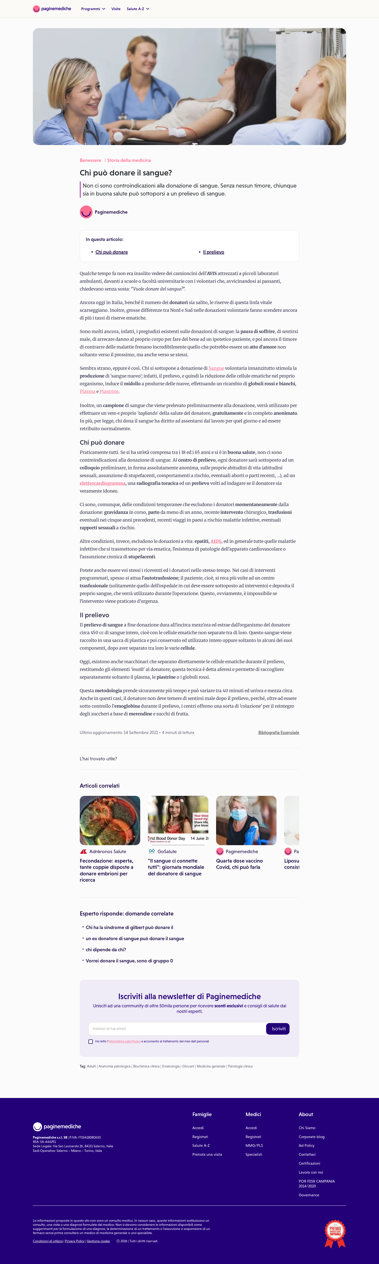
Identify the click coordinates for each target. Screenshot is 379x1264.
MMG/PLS (254, 1145)
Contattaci (307, 1154)
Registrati (200, 1137)
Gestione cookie (98, 1241)
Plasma (87, 391)
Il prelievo (213, 251)
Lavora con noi (311, 1172)
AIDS (216, 541)
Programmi (93, 9)
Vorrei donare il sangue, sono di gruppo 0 (129, 960)
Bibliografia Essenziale (278, 732)
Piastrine (109, 391)
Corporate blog (312, 1137)
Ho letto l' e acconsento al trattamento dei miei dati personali (152, 1041)
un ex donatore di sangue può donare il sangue (135, 938)
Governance (309, 1195)
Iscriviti (279, 1028)
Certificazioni (309, 1163)
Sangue (216, 368)
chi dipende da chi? (106, 949)
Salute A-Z (138, 9)
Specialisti (254, 1154)
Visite (116, 9)
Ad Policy (306, 1145)
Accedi (198, 1128)
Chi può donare (111, 251)
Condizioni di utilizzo (48, 1241)
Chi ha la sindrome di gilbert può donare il (129, 927)
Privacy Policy (75, 1241)
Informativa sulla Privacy (125, 1041)
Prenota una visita (207, 1154)
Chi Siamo (307, 1128)
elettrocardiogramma (102, 483)
